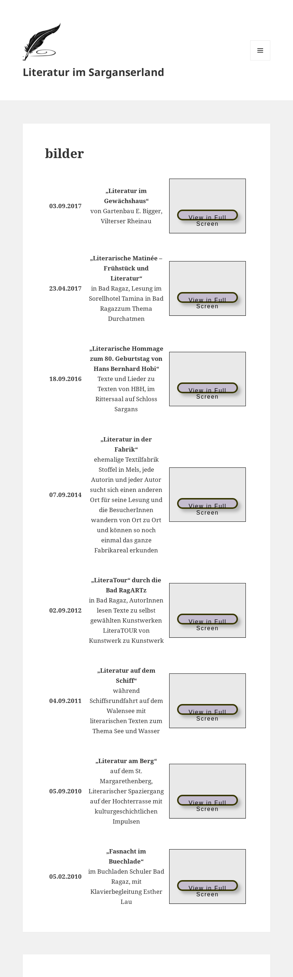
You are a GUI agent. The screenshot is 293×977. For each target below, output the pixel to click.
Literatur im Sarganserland (93, 72)
